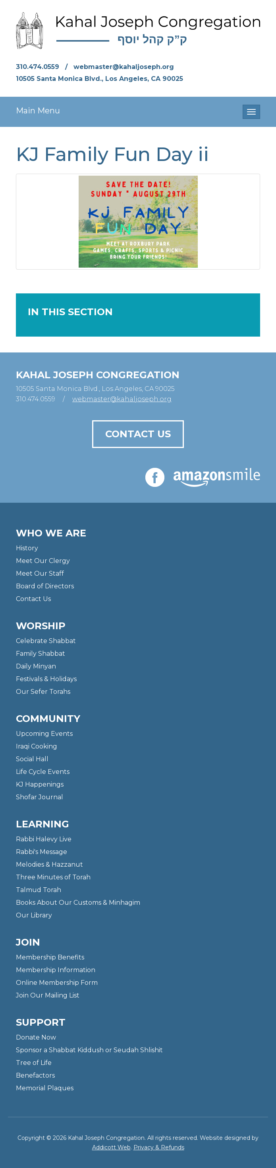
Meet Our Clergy (43, 561)
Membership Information (55, 970)
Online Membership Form (57, 982)
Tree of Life (34, 1063)
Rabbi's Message (41, 852)
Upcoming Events (44, 733)
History (27, 548)
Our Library (34, 915)
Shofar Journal (39, 797)
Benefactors (35, 1075)
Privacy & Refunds (158, 1147)
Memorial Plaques (44, 1088)
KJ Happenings (40, 784)
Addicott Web (111, 1147)
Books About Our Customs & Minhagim (78, 902)
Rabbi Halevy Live (43, 839)
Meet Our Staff (40, 573)
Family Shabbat (40, 653)
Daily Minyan (36, 666)
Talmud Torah (38, 890)
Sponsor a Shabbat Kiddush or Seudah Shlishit (89, 1050)
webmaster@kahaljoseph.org (123, 67)
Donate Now (36, 1037)
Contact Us (138, 434)
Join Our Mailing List (47, 995)
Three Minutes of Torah (53, 877)
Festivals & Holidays (46, 679)
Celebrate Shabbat (46, 641)
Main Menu (38, 110)
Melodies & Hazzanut (49, 864)
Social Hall (32, 759)
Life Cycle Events (42, 771)
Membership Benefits (50, 957)
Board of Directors (45, 586)
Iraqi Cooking (36, 746)
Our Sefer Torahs (43, 691)
